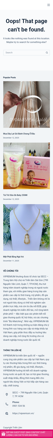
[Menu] (48, 5)
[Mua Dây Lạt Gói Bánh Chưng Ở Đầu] (26, 104)
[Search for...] (23, 52)
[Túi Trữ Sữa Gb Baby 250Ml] (26, 166)
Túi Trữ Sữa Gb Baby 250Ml (15, 195)
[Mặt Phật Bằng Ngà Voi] (26, 227)
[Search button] (47, 52)
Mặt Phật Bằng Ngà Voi (13, 257)
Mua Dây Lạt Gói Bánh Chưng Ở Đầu (19, 134)
